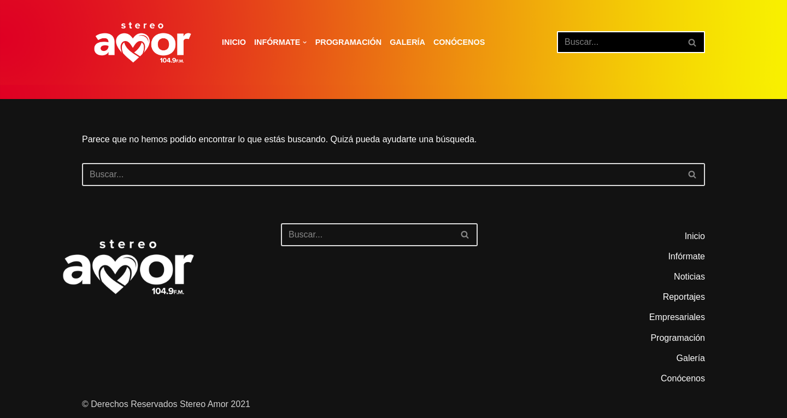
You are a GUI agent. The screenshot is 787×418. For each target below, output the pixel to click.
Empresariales (677, 317)
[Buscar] (618, 42)
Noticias (689, 276)
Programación (348, 42)
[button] (305, 42)
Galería (407, 42)
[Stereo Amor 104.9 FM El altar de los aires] (142, 42)
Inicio (234, 42)
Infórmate (686, 256)
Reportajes (684, 296)
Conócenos (459, 42)
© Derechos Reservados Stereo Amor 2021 (166, 404)
